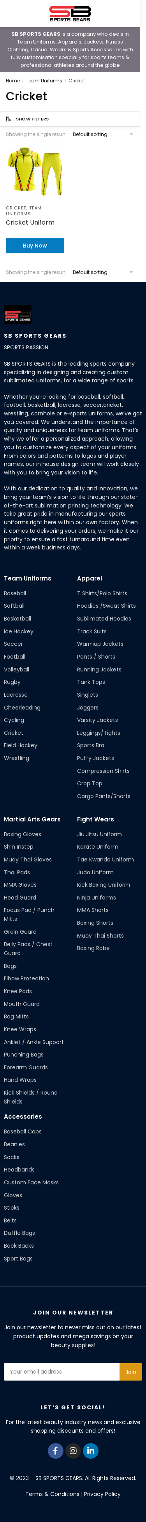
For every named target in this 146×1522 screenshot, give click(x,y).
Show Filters (27, 118)
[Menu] (17, 13)
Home (13, 80)
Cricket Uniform (30, 222)
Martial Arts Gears (32, 819)
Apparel (89, 578)
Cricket (16, 208)
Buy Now (35, 245)
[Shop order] (103, 134)
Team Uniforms (44, 80)
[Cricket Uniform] (35, 171)
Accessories (23, 1116)
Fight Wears (95, 819)
